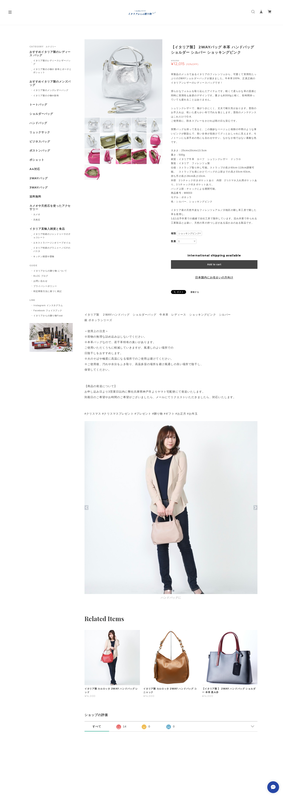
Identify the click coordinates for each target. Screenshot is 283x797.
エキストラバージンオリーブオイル (52, 242)
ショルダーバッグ (41, 114)
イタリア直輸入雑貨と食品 (47, 228)
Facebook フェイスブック (47, 310)
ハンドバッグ (38, 123)
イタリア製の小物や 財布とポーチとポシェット (52, 71)
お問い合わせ (40, 281)
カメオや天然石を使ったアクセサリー (50, 207)
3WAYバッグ (38, 187)
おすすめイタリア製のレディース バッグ (50, 53)
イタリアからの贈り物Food (48, 315)
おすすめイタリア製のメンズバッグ (50, 83)
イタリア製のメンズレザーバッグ (50, 90)
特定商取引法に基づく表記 (47, 291)
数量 (173, 241)
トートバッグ (38, 104)
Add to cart (214, 264)
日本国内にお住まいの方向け (214, 277)
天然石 (36, 219)
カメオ (36, 214)
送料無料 (35, 196)
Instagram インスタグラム (48, 305)
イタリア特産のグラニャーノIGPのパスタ (51, 249)
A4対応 (34, 169)
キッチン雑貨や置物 (43, 256)
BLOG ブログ (40, 276)
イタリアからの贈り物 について (50, 270)
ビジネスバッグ (39, 141)
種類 (173, 233)
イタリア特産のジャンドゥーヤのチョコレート (52, 236)
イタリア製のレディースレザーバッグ (52, 62)
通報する (194, 292)
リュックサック (39, 132)
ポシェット (36, 160)
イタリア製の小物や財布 (46, 95)
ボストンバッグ (39, 150)
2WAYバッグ (38, 178)
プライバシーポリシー (45, 286)
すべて (96, 726)
